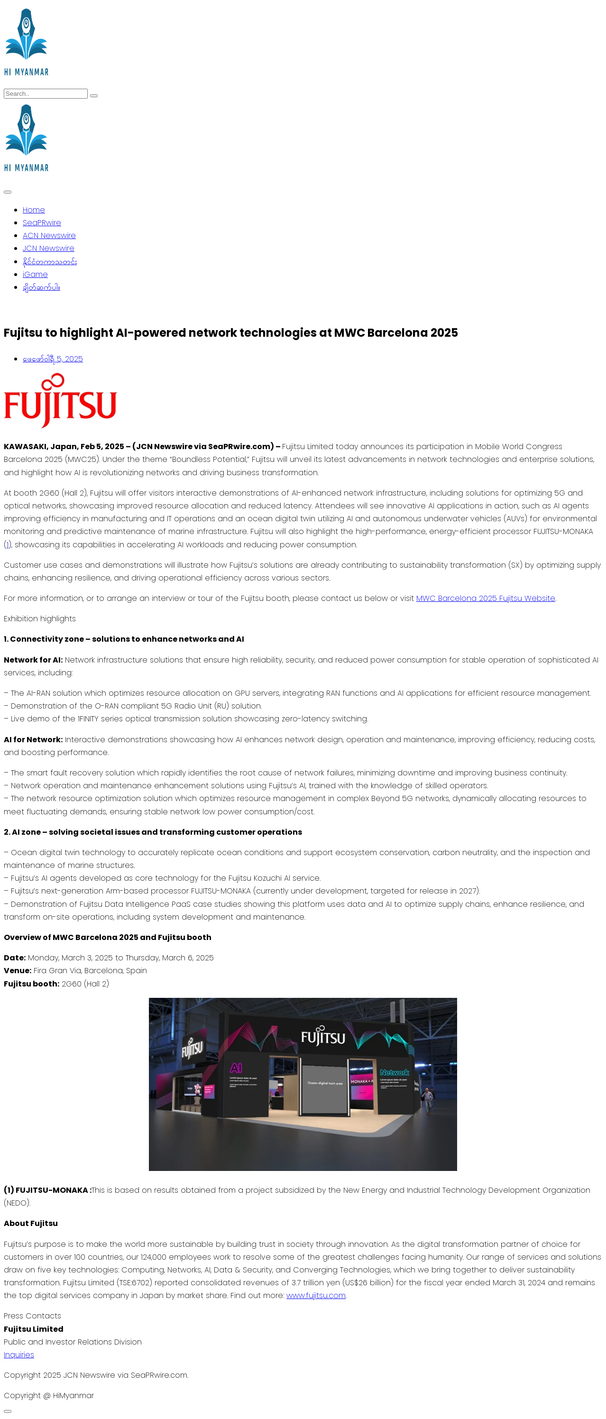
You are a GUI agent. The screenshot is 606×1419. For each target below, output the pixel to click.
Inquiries (19, 1354)
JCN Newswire (48, 248)
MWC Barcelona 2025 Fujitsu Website (485, 598)
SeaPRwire (42, 222)
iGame (35, 274)
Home (34, 209)
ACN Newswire (49, 235)
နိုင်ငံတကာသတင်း (50, 261)
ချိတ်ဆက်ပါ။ (41, 287)
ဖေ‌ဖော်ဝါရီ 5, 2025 (53, 358)
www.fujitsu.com (316, 1295)
